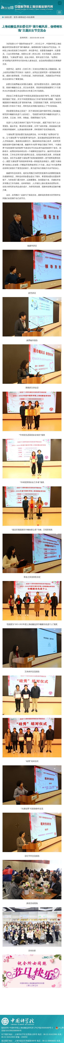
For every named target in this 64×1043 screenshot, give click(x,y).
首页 (15, 17)
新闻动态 (22, 17)
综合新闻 (30, 17)
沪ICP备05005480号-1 (43, 1028)
